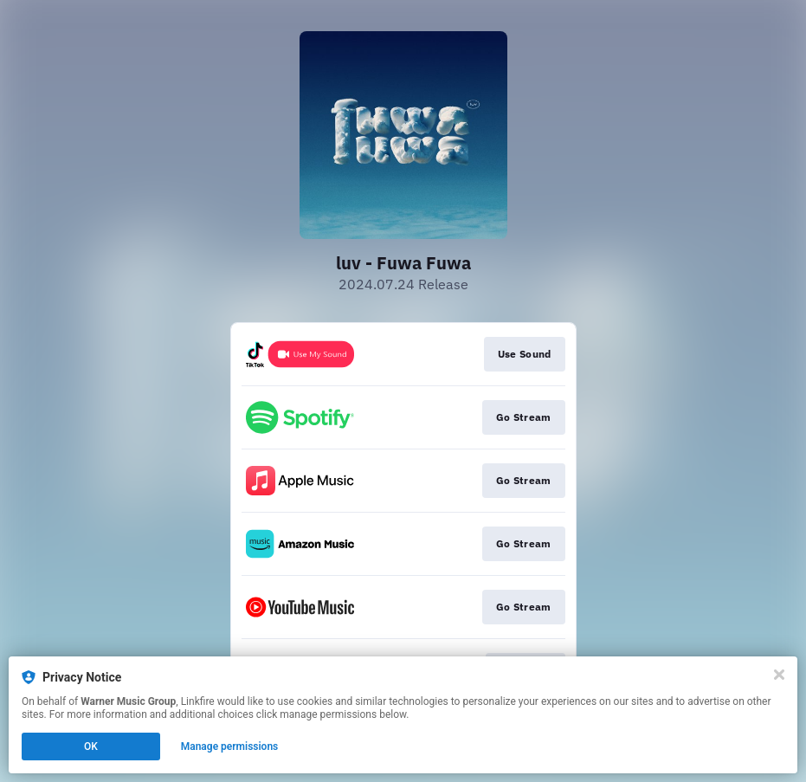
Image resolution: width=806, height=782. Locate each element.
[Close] (779, 674)
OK (91, 746)
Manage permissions (230, 746)
